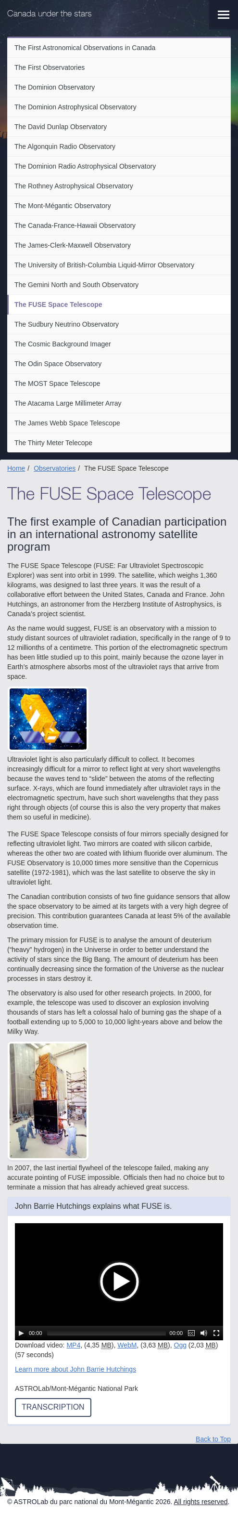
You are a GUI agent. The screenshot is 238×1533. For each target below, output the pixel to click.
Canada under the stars (49, 14)
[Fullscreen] (216, 1333)
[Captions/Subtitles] (191, 1333)
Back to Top (213, 1439)
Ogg (180, 1345)
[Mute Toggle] (204, 1333)
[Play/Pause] (21, 1333)
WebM (127, 1345)
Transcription (53, 1407)
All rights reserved (201, 1502)
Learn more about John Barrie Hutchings (75, 1369)
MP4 (73, 1345)
